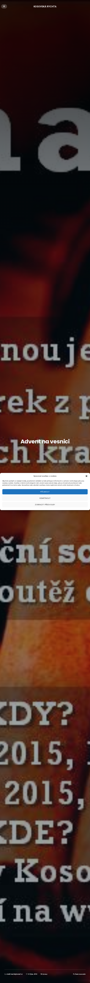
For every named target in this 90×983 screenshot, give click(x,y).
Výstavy (45, 974)
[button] (86, 476)
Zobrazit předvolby (45, 504)
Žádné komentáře (79, 974)
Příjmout (45, 492)
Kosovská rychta (45, 6)
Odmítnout (45, 498)
